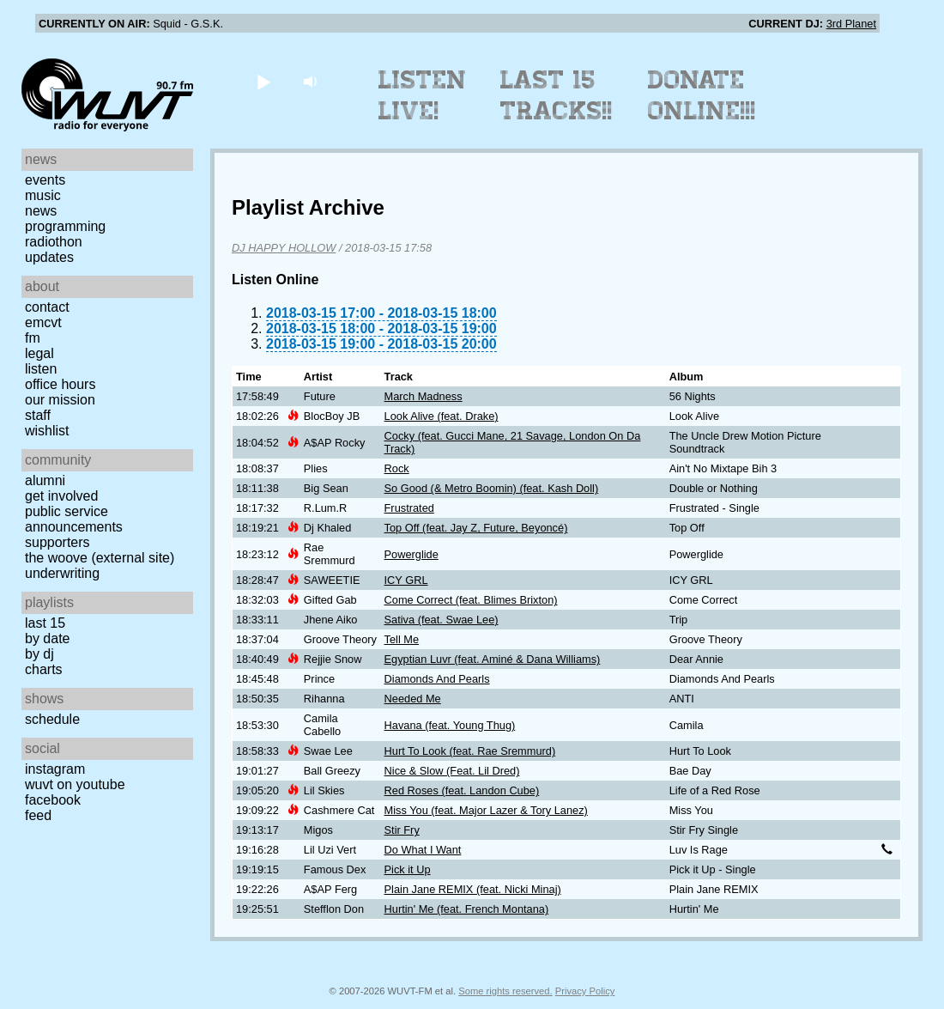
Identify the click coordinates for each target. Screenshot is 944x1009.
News (41, 211)
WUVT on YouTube (75, 784)
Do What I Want (423, 849)
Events (45, 180)
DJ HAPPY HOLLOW (284, 247)
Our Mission (60, 399)
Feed (38, 815)
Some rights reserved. (505, 991)
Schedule (52, 719)
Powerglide (411, 554)
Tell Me (402, 639)
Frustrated (409, 507)
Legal (39, 353)
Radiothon (53, 241)
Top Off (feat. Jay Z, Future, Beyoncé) (476, 527)
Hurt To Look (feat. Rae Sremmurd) (470, 751)
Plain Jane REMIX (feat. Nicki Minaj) (472, 889)
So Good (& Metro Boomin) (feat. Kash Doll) (491, 488)
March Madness (423, 396)
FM (32, 338)
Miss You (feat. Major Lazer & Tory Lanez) (486, 810)
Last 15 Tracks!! (556, 95)
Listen (41, 369)
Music (43, 195)
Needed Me (412, 698)
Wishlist (47, 430)
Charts (44, 669)
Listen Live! (422, 95)
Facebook (53, 800)
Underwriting (62, 573)
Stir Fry (402, 830)
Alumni (45, 480)
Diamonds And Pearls (437, 678)
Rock (396, 468)
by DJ (39, 654)
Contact (47, 307)
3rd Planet (851, 23)
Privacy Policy (585, 991)
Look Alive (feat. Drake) (441, 416)
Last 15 (45, 623)
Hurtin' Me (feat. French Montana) (466, 909)
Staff (38, 415)
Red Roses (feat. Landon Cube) (462, 790)
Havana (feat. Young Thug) (450, 725)
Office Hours (60, 384)
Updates (49, 257)
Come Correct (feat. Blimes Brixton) (471, 599)
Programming (65, 226)
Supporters (57, 542)
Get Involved (61, 496)
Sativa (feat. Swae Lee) (441, 619)
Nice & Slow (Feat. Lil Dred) (452, 770)
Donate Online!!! (702, 95)
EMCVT (43, 322)
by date (47, 638)
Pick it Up (407, 869)
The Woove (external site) (99, 557)
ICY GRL (406, 580)
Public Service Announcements (74, 519)
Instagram (55, 769)
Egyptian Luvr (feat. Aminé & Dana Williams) (492, 659)
